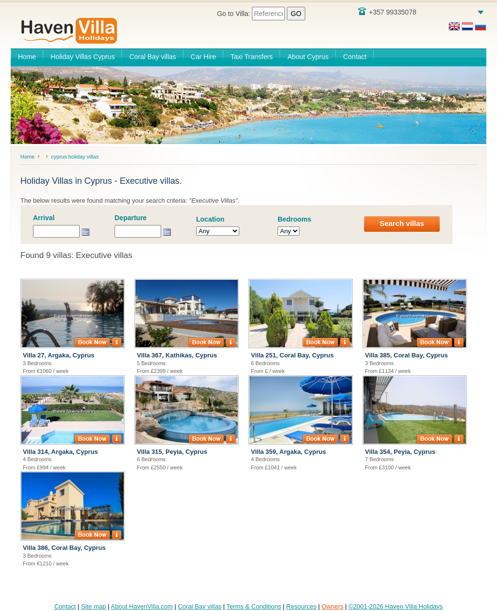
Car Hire (203, 57)
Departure (131, 218)
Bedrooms (294, 219)
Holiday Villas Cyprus (82, 57)
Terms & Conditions (254, 606)
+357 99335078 (387, 11)
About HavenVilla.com (142, 606)
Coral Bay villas (152, 57)
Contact (354, 57)
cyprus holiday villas (75, 157)
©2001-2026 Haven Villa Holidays (395, 606)
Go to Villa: (261, 13)
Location (210, 219)
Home (27, 57)
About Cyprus (308, 57)
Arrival (43, 218)
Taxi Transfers (252, 57)
